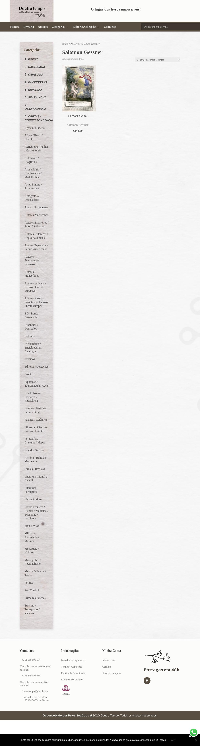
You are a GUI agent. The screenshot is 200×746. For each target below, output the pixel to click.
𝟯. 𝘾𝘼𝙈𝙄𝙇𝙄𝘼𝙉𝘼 (33, 74)
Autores (43, 27)
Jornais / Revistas (34, 468)
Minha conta (108, 660)
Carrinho (107, 666)
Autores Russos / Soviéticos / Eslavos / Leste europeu (36, 302)
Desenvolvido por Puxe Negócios (66, 716)
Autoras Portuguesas (36, 207)
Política (28, 582)
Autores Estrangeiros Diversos (31, 260)
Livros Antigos (33, 499)
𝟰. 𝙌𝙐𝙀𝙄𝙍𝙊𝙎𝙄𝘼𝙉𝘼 (35, 82)
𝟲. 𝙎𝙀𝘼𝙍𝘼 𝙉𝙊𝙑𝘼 (35, 97)
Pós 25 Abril (31, 590)
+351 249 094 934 (31, 675)
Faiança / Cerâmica (35, 419)
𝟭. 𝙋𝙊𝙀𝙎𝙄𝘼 (31, 59)
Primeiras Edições (35, 597)
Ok (173, 739)
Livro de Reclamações (72, 679)
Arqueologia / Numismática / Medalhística (33, 173)
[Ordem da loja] (157, 59)
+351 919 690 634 (31, 660)
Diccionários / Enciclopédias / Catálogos (33, 347)
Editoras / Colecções (36, 366)
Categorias (58, 27)
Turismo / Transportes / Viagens (32, 609)
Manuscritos (31, 525)
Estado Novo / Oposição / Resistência (32, 397)
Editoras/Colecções (84, 27)
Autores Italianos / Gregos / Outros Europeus (35, 287)
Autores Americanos (36, 214)
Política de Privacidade (73, 673)
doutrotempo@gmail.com (35, 691)
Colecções (30, 336)
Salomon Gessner (77, 124)
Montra (14, 27)
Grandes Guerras (34, 450)
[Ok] (195, 740)
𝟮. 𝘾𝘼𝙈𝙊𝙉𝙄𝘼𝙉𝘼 (34, 66)
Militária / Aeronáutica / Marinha (32, 537)
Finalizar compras (111, 673)
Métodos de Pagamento (73, 660)
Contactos (110, 27)
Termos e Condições (71, 666)
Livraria (29, 27)
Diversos (29, 359)
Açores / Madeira (34, 127)
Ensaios (29, 374)
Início (65, 43)
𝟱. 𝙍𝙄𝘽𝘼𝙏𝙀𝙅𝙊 (33, 89)
